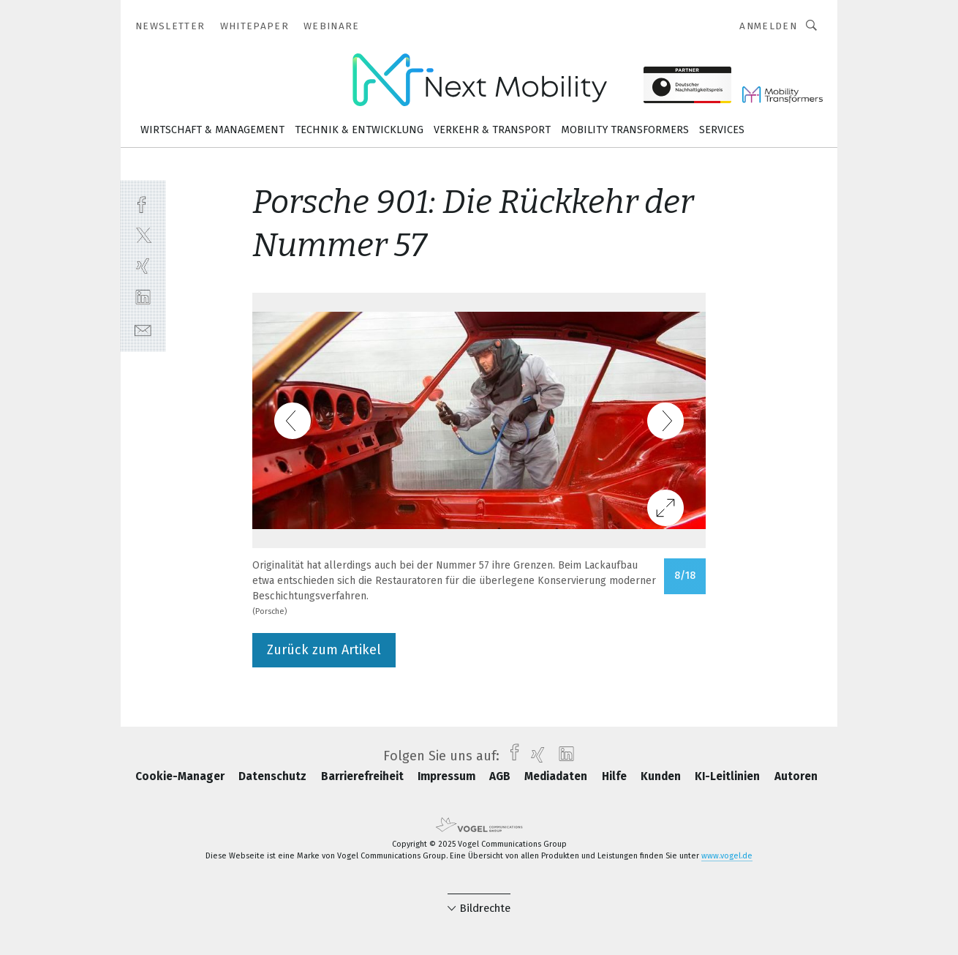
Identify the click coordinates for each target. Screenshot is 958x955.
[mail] (143, 329)
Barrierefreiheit (364, 776)
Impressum (448, 776)
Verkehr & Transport (492, 130)
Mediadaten (557, 776)
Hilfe (616, 776)
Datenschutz (273, 776)
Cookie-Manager (181, 776)
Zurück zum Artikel (324, 650)
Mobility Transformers (625, 130)
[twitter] (143, 234)
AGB (501, 776)
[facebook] (143, 203)
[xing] (143, 266)
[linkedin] (143, 297)
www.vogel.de (727, 856)
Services (721, 130)
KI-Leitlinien (729, 776)
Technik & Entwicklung (359, 130)
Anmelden (768, 26)
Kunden (662, 776)
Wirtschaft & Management (212, 130)
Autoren (796, 776)
